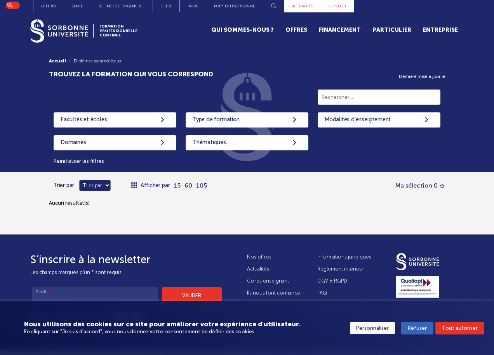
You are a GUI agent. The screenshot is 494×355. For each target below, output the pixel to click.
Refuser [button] (417, 328)
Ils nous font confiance (273, 293)
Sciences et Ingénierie (231, 6)
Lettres (158, 6)
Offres (296, 29)
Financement (340, 29)
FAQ (322, 293)
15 (177, 185)
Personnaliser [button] (372, 328)
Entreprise (440, 29)
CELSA (275, 6)
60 (188, 185)
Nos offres (259, 257)
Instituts (126, 6)
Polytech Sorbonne (344, 6)
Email (42, 292)
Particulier (391, 29)
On (9, 4)
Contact (447, 6)
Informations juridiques (344, 257)
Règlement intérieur (340, 269)
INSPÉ (302, 6)
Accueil (57, 61)
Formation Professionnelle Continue (118, 30)
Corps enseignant (268, 281)
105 (201, 185)
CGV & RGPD (332, 281)
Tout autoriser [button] (460, 328)
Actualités (412, 6)
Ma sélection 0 (420, 185)
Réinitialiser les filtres (79, 161)
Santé (187, 6)
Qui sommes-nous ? (242, 29)
